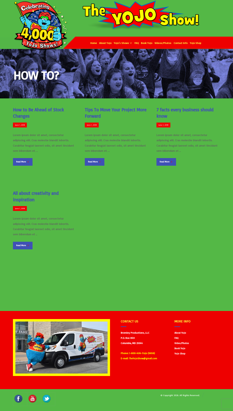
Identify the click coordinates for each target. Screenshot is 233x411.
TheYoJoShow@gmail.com (143, 358)
